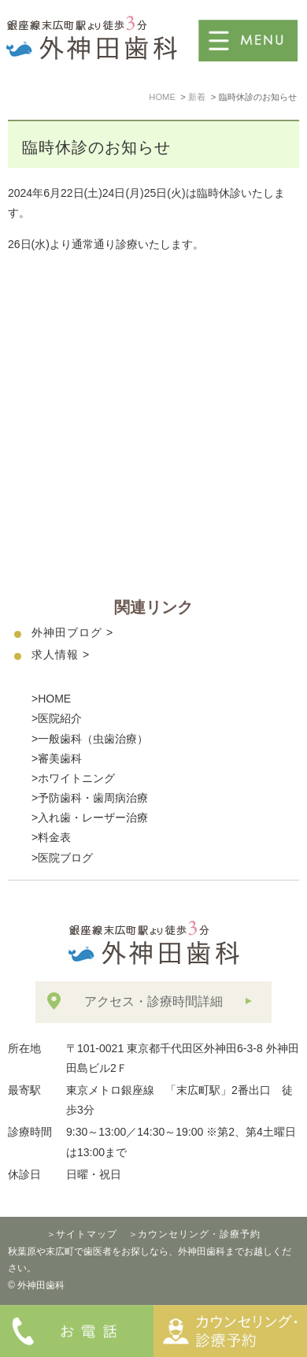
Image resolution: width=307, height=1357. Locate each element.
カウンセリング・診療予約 (199, 1234)
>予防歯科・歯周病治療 (89, 798)
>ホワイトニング (73, 778)
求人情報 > (60, 654)
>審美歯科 (56, 758)
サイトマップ (86, 1234)
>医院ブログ (62, 857)
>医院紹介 (56, 718)
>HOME (51, 698)
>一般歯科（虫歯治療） (89, 738)
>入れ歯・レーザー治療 (89, 817)
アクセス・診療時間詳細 (153, 1001)
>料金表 (51, 837)
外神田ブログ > (72, 632)
